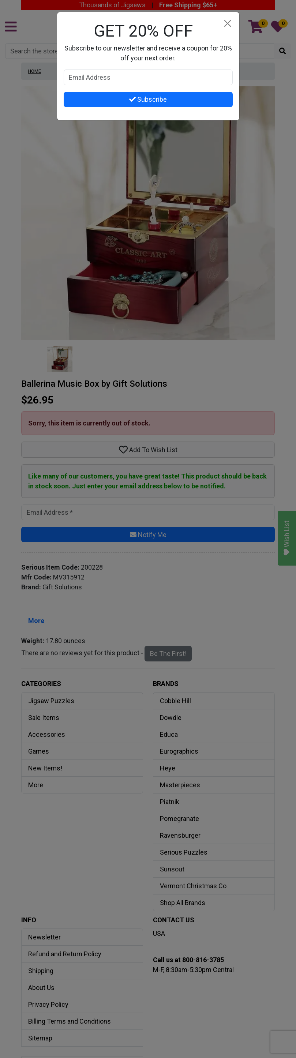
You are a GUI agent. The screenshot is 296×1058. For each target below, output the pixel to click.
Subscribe (148, 99)
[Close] (228, 24)
